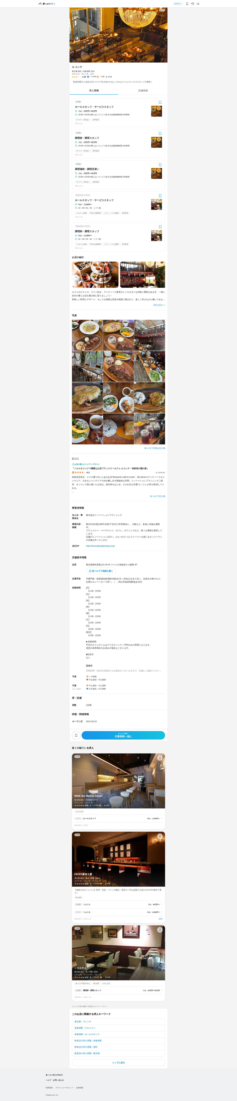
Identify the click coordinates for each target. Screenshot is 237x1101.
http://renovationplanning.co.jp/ (100, 546)
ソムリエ (86, 904)
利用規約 (49, 1088)
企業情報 (79, 1088)
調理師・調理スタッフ (87, 138)
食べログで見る (156, 496)
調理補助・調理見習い (87, 169)
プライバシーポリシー (64, 1088)
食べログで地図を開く (102, 571)
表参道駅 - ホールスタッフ (87, 1034)
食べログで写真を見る (153, 448)
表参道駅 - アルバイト (85, 1028)
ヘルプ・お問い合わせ (55, 1080)
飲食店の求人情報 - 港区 (86, 1047)
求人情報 (94, 90)
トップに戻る (118, 1062)
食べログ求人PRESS (54, 1075)
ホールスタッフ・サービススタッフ (94, 107)
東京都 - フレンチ (83, 1021)
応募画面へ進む (123, 735)
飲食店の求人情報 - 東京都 (87, 1053)
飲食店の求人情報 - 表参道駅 (88, 1040)
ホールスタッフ (89, 818)
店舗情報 (143, 90)
